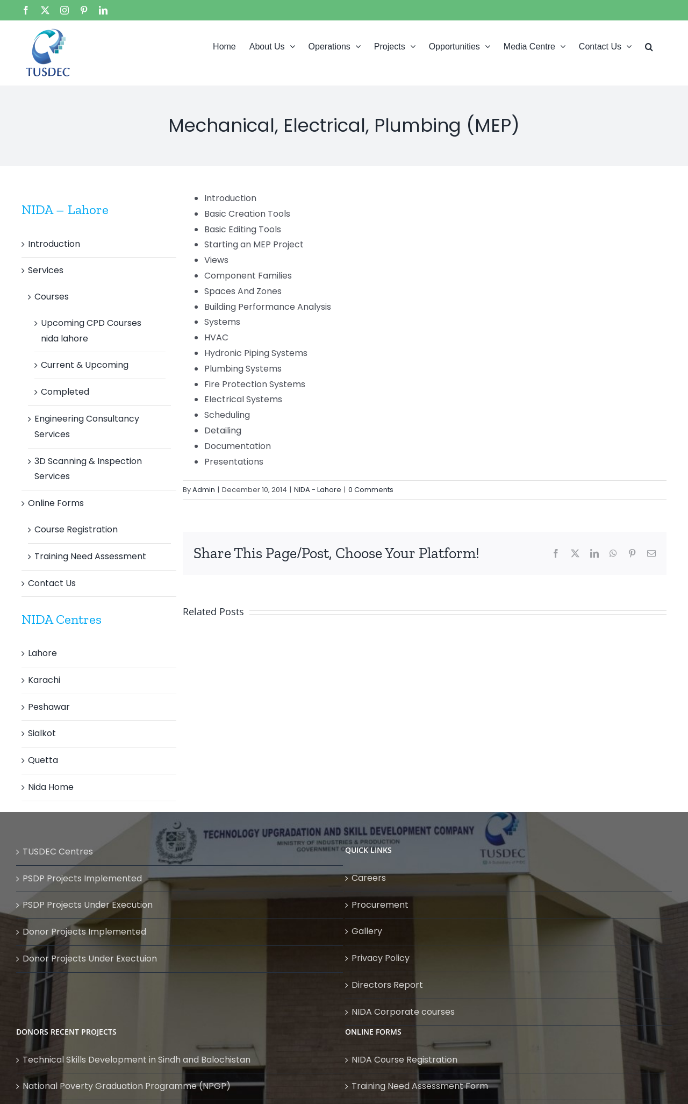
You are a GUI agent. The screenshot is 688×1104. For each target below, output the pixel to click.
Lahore (42, 653)
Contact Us (52, 583)
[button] (649, 45)
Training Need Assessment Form (420, 1086)
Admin (203, 490)
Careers (369, 878)
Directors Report (387, 985)
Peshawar (49, 707)
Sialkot (42, 733)
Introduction (54, 244)
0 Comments (370, 490)
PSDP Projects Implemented (82, 878)
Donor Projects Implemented (84, 931)
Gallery (367, 931)
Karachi (44, 680)
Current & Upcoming (84, 365)
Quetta (43, 760)
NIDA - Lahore (317, 490)
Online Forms (56, 503)
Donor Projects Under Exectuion (90, 958)
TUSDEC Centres (58, 851)
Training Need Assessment (90, 556)
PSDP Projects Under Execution (88, 905)
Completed (65, 392)
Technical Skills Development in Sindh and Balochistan (136, 1059)
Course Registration (76, 529)
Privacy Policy (381, 958)
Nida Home (51, 787)
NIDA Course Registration (404, 1059)
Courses (51, 296)
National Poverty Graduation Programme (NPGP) (127, 1086)
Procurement (380, 905)
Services (45, 270)
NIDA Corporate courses (403, 1012)
